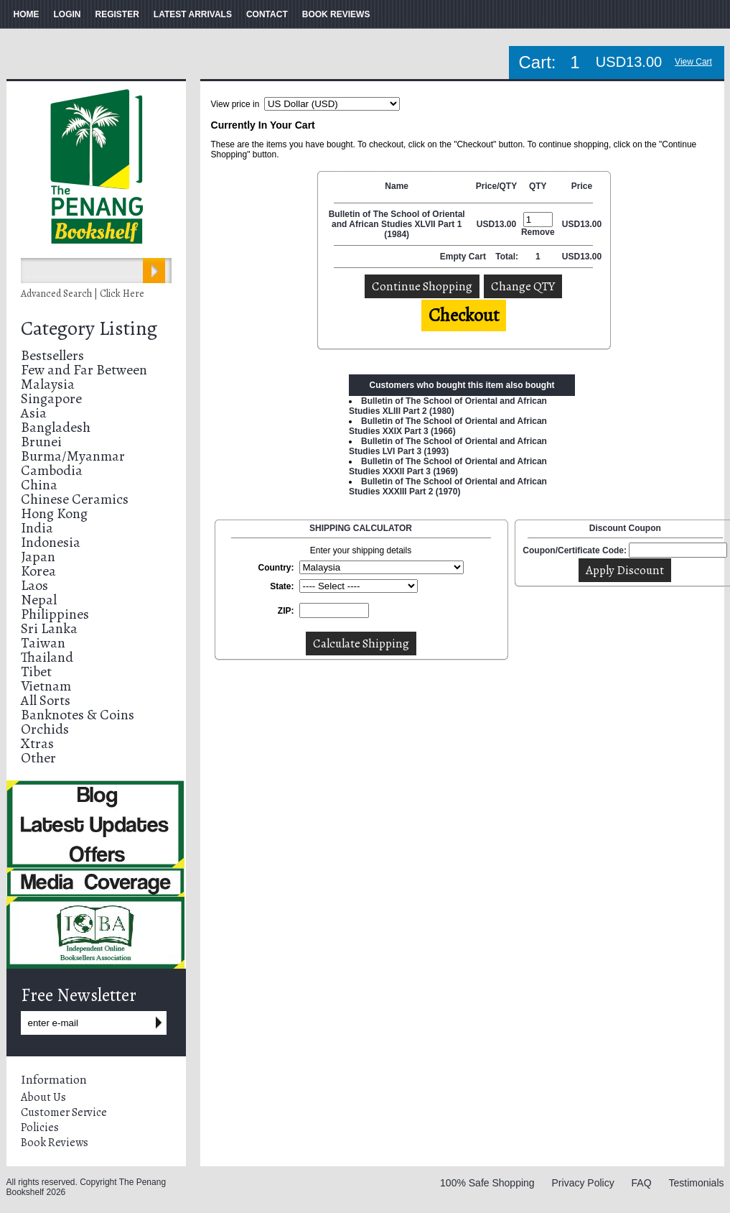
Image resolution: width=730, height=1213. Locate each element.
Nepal (39, 599)
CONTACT (267, 14)
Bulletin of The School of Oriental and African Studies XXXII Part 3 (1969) (448, 466)
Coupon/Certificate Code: (575, 550)
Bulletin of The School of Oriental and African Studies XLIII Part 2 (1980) (448, 406)
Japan (38, 556)
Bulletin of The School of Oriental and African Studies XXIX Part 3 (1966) (448, 426)
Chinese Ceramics (74, 499)
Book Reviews (54, 1142)
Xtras (37, 743)
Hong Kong (54, 513)
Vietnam (46, 686)
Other (38, 757)
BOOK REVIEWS (336, 14)
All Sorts (45, 700)
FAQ (642, 1183)
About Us (43, 1097)
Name (396, 186)
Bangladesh (55, 427)
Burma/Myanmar (73, 456)
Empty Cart (464, 257)
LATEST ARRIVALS (193, 14)
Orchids (45, 729)
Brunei (41, 441)
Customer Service (64, 1112)
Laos (34, 585)
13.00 (505, 224)
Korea (38, 571)
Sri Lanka (49, 628)
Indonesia (50, 542)
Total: (506, 257)
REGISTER (117, 14)
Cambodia (52, 470)
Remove (538, 232)
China (39, 484)
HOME (26, 14)
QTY (538, 186)
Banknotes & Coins (77, 714)
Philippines (55, 614)
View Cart (693, 62)
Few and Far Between (84, 369)
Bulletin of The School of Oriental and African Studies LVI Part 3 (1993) (448, 446)
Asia (34, 413)
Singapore (51, 398)
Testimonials (696, 1183)
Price (581, 186)
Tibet (36, 671)
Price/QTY (496, 186)
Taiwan (43, 642)
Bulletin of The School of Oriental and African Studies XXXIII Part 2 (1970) (448, 486)
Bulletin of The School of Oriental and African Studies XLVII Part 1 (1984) (397, 224)
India (37, 528)
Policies (40, 1127)
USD (486, 224)
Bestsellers (52, 355)
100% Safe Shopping (487, 1183)
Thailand (47, 657)
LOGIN (67, 14)
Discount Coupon (625, 528)
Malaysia (48, 384)
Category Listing (89, 328)
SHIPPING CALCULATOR (360, 528)
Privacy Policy (583, 1183)
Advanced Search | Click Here (82, 293)
